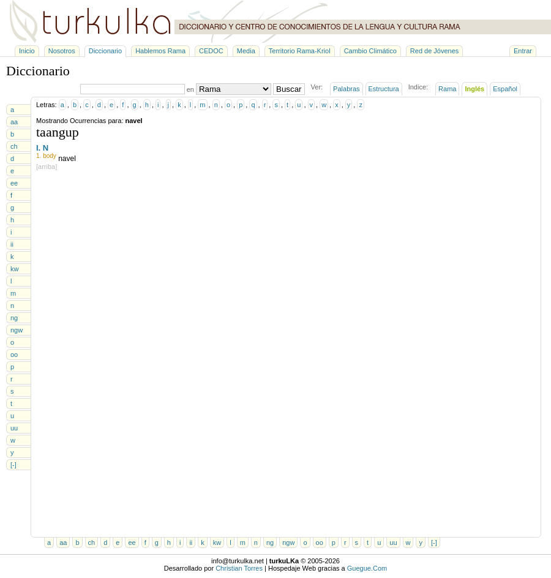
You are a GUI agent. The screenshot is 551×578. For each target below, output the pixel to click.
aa (14, 122)
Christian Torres (239, 568)
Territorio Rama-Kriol (300, 50)
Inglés (474, 88)
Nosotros (61, 50)
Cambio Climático (370, 50)
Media (246, 50)
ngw (16, 330)
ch (14, 146)
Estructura (384, 88)
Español (505, 88)
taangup (57, 132)
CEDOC (211, 50)
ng (14, 317)
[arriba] (46, 166)
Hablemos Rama (160, 50)
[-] (13, 464)
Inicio (27, 50)
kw (14, 268)
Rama (447, 88)
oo (14, 354)
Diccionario (105, 50)
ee (14, 183)
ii (11, 244)
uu (14, 428)
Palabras (346, 88)
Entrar (523, 50)
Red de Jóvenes (434, 50)
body (49, 155)
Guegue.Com (367, 568)
